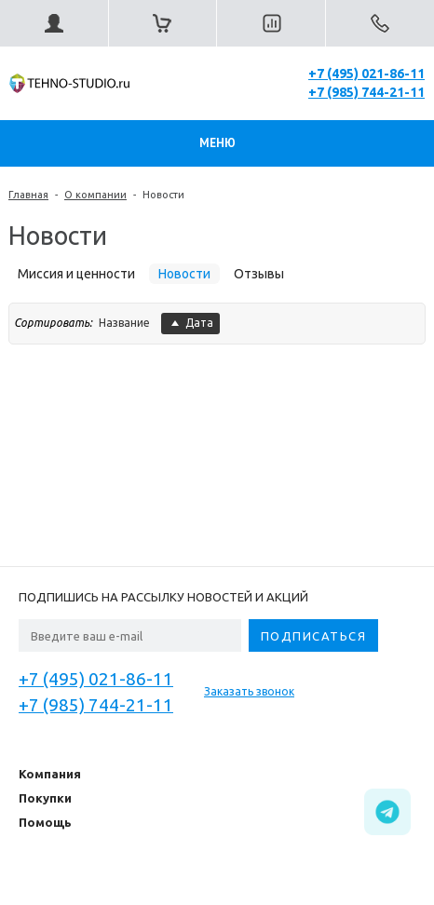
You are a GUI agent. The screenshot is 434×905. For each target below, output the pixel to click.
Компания (50, 773)
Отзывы (259, 273)
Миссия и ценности (76, 273)
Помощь (45, 822)
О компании (95, 194)
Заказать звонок (249, 691)
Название (124, 323)
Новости (163, 194)
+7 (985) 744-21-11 (366, 92)
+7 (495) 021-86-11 (366, 73)
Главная (28, 194)
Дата (190, 323)
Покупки (45, 797)
